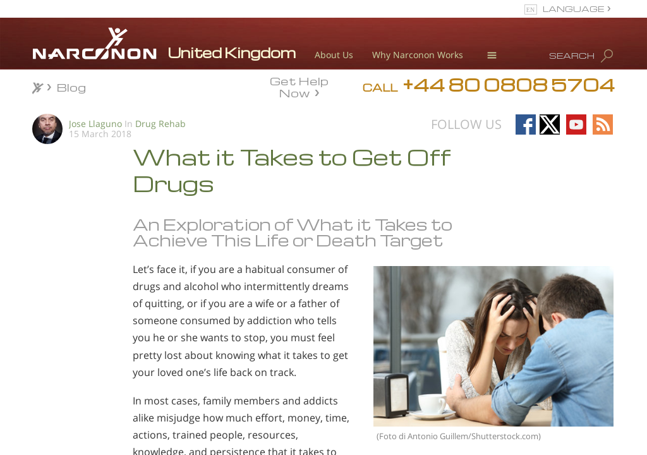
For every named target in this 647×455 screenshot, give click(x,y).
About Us (334, 55)
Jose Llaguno (95, 124)
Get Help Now (299, 86)
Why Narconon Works (417, 55)
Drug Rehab (160, 124)
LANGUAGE (573, 8)
